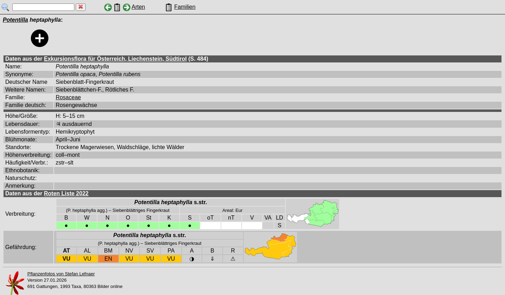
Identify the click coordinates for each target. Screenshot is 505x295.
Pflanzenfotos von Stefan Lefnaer (61, 273)
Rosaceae (68, 97)
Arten (138, 7)
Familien (184, 7)
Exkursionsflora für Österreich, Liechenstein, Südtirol (115, 59)
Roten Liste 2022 (66, 193)
